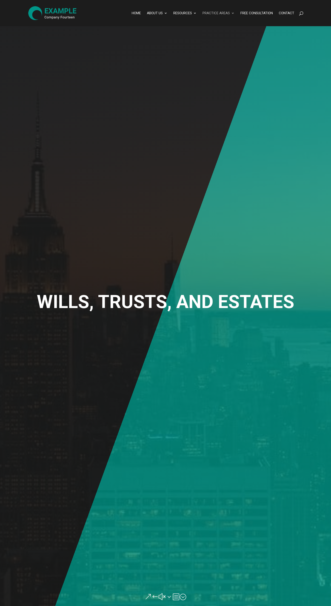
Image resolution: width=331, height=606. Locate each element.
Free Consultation (256, 13)
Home (136, 13)
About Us (155, 13)
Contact (286, 13)
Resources (182, 13)
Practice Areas (216, 13)
